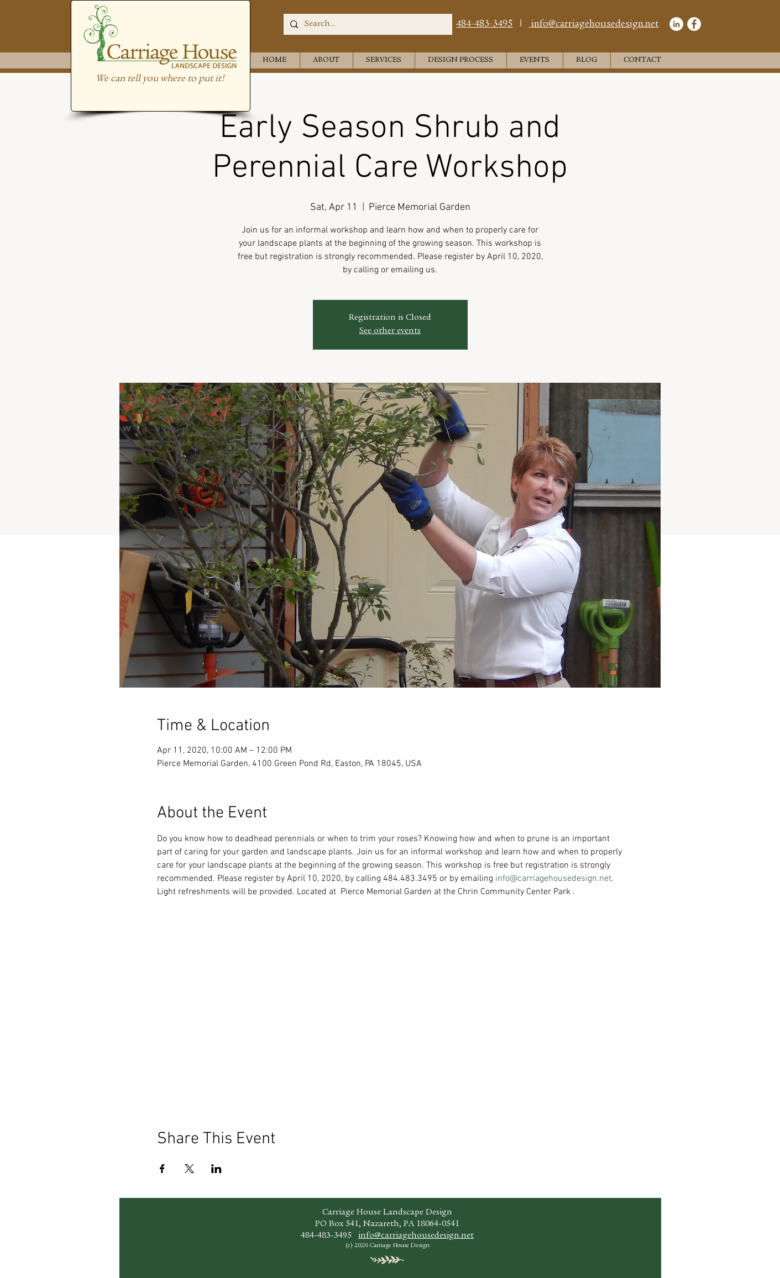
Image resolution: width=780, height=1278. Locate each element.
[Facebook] (694, 24)
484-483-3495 (484, 24)
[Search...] (367, 24)
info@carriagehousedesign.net (594, 24)
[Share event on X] (189, 1168)
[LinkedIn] (676, 24)
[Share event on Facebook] (162, 1168)
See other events (390, 331)
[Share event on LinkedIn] (216, 1168)
